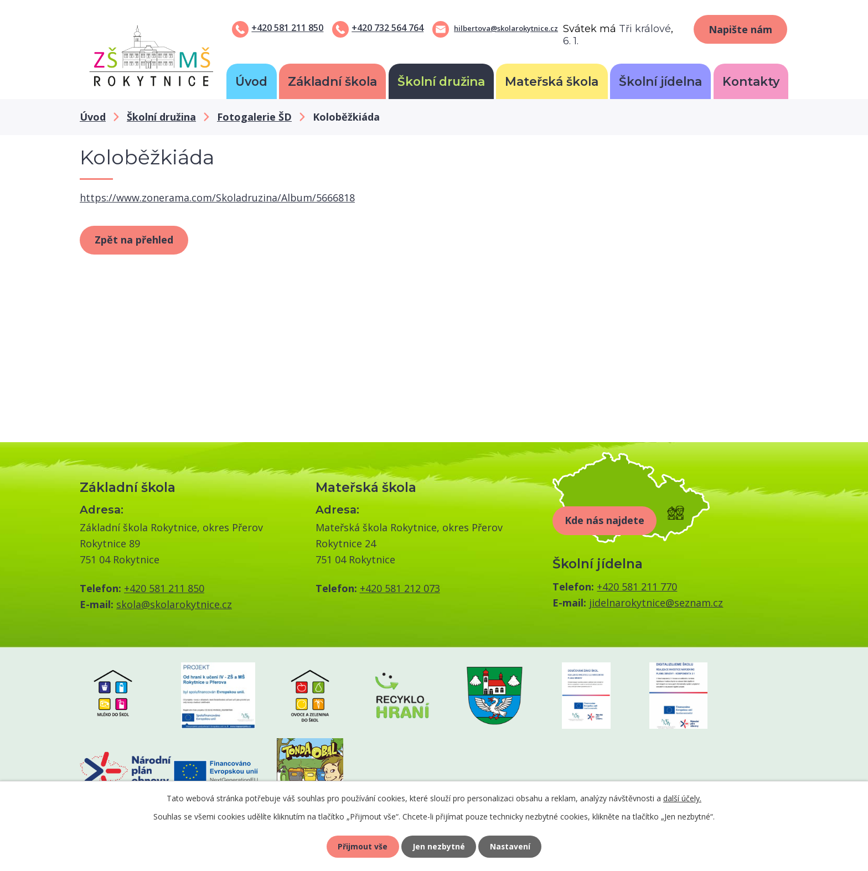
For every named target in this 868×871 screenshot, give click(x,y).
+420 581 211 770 (637, 586)
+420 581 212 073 (400, 588)
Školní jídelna (660, 81)
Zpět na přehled (134, 239)
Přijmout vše (362, 846)
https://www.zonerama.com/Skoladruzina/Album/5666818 (217, 197)
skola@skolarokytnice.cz (174, 604)
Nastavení (510, 846)
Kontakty (750, 81)
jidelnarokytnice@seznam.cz (656, 602)
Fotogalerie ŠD (254, 116)
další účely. (682, 797)
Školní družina (441, 81)
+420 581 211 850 (287, 28)
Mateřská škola (551, 81)
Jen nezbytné (438, 846)
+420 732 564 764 (387, 28)
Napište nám (740, 29)
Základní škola (332, 81)
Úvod (251, 81)
